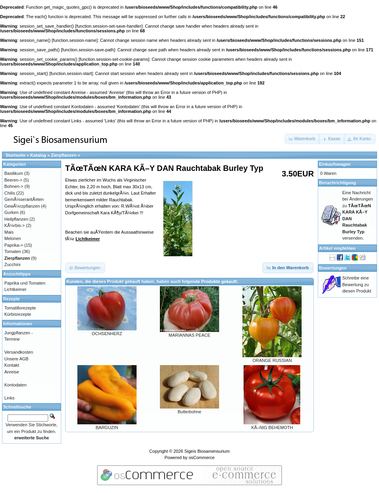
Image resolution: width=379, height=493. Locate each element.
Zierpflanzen (64, 155)
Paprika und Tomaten (24, 283)
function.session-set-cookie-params (114, 59)
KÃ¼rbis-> (14, 225)
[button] (302, 139)
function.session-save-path (88, 49)
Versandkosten (18, 352)
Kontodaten (15, 384)
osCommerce (201, 457)
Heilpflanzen (16, 219)
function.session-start (71, 73)
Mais (8, 232)
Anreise (11, 371)
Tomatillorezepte (20, 308)
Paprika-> (13, 245)
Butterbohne (189, 411)
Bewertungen (333, 268)
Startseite (15, 155)
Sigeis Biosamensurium (207, 451)
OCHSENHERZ (107, 333)
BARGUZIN (107, 427)
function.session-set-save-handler (108, 26)
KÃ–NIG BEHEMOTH (272, 427)
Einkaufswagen (335, 164)
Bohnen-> (13, 186)
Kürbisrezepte (17, 314)
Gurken (11, 212)
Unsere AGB (16, 358)
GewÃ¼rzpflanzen (22, 206)
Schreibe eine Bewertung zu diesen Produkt (356, 284)
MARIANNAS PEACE (189, 335)
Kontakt (11, 365)
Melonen (12, 238)
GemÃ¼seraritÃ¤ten (24, 199)
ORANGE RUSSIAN (272, 360)
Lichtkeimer (87, 238)
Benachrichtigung (337, 182)
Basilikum (13, 173)
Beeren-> (13, 180)
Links (9, 398)
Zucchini (12, 264)
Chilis (9, 193)
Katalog (38, 155)
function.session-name (74, 40)
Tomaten (12, 251)
